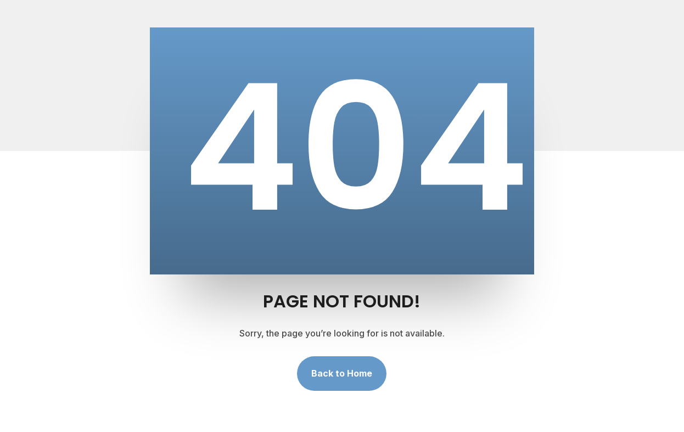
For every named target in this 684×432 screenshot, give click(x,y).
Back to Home (341, 373)
